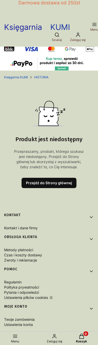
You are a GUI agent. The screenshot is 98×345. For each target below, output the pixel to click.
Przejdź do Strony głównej (49, 183)
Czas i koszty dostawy (23, 255)
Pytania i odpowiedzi (21, 292)
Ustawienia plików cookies (26, 297)
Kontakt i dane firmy (21, 228)
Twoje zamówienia (19, 319)
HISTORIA (41, 77)
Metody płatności (18, 250)
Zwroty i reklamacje (20, 260)
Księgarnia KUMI (16, 77)
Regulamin (13, 282)
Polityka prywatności (21, 287)
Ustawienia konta (18, 324)
